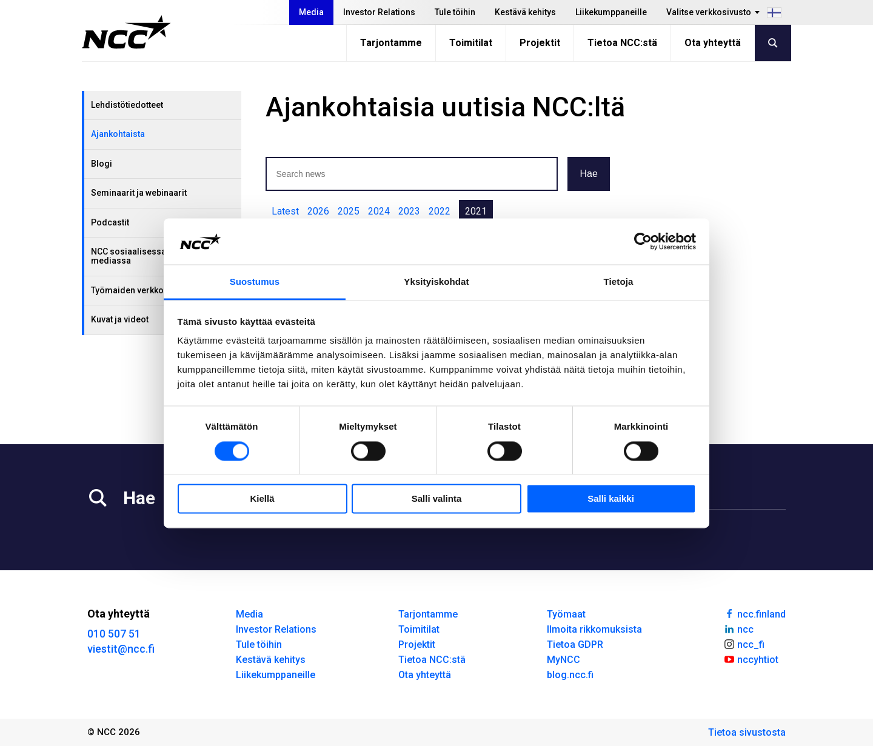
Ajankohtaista (118, 134)
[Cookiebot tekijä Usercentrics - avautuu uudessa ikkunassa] (643, 241)
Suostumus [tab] (255, 282)
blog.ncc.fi (570, 675)
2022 (439, 211)
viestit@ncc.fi (121, 648)
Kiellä (262, 499)
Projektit (540, 42)
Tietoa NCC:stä (622, 42)
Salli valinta (437, 499)
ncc (738, 628)
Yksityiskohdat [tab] (436, 282)
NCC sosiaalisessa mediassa (128, 256)
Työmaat (566, 614)
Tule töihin (455, 12)
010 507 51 (114, 633)
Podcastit (110, 222)
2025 (349, 211)
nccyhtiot (750, 658)
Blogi (101, 163)
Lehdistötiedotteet (127, 105)
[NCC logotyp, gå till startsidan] (126, 32)
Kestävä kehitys (525, 12)
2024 (379, 211)
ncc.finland (754, 613)
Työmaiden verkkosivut (136, 290)
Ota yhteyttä (712, 42)
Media (311, 12)
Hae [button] (588, 173)
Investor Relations (379, 12)
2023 (409, 211)
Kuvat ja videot (120, 319)
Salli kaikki (610, 499)
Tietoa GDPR (575, 644)
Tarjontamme (391, 42)
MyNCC (563, 659)
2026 (318, 211)
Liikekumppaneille (611, 12)
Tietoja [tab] (619, 282)
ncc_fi (743, 643)
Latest (285, 211)
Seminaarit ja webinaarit (139, 193)
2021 (476, 211)
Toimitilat (470, 42)
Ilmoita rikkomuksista (594, 629)
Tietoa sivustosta (747, 732)
